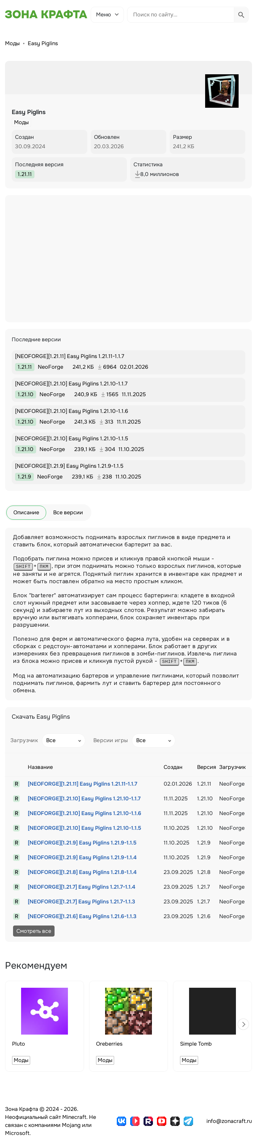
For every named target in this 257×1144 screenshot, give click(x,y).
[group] (44, 1026)
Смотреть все (33, 931)
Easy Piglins (43, 43)
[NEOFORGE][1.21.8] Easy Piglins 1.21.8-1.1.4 (82, 872)
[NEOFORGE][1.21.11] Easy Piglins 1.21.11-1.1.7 (82, 783)
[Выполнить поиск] (241, 14)
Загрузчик (24, 740)
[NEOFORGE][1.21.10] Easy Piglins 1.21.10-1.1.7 (84, 798)
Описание (26, 512)
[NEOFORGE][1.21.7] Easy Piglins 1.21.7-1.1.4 (81, 886)
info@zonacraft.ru (229, 1121)
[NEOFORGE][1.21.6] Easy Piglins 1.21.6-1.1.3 (82, 916)
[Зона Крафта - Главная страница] (46, 14)
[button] (243, 1024)
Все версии (68, 512)
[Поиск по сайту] (181, 14)
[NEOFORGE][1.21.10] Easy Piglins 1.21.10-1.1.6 (84, 813)
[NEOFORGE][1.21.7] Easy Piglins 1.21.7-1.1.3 (81, 901)
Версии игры (110, 740)
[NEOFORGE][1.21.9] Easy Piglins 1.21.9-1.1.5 (82, 842)
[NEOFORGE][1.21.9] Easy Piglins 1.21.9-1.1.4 (82, 857)
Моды (12, 43)
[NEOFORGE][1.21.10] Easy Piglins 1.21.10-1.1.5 (84, 827)
